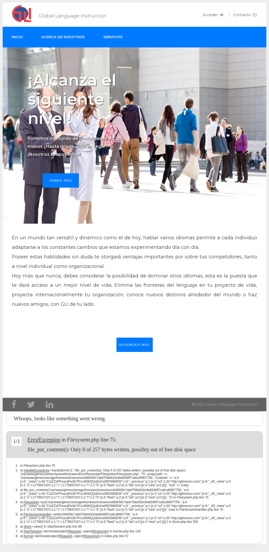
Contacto (245, 14)
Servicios (113, 37)
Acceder (214, 14)
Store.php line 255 (185, 522)
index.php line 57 (117, 536)
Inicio (17, 37)
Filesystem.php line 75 (91, 440)
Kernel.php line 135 (127, 531)
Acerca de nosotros (63, 37)
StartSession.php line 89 (64, 526)
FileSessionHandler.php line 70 (201, 509)
